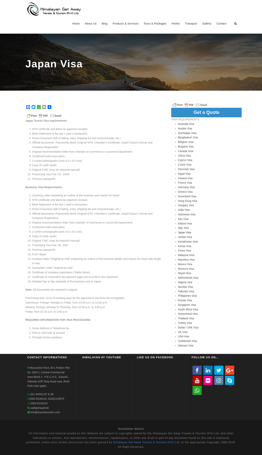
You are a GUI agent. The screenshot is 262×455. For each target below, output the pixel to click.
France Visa (185, 182)
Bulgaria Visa (186, 146)
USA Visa (183, 336)
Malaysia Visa (186, 255)
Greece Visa (185, 191)
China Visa (184, 155)
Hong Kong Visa (187, 200)
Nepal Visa (184, 273)
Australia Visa (186, 123)
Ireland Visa (185, 223)
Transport (191, 23)
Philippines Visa (187, 295)
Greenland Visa (187, 196)
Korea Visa (184, 250)
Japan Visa (184, 232)
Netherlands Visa (188, 277)
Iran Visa (183, 218)
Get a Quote (206, 112)
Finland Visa (185, 178)
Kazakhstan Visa (188, 241)
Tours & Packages (154, 23)
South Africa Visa (188, 309)
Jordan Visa (185, 237)
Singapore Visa (187, 304)
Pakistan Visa (186, 291)
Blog (105, 23)
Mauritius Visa (186, 259)
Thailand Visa (186, 318)
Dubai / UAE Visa (188, 327)
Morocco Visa (186, 268)
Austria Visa (185, 128)
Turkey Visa (185, 322)
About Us (91, 23)
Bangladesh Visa (188, 137)
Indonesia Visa (186, 214)
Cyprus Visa (185, 160)
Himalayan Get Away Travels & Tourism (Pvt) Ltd (146, 442)
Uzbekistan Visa (187, 340)
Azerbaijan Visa (187, 133)
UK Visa (182, 332)
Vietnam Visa (186, 345)
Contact (221, 23)
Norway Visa (185, 286)
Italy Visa (183, 227)
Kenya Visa (184, 246)
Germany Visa (186, 187)
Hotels (176, 23)
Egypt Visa (184, 173)
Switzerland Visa (187, 313)
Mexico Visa (185, 264)
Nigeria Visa (185, 282)
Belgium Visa (185, 141)
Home (76, 23)
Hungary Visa (186, 205)
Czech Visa (184, 164)
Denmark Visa (186, 169)
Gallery (206, 23)
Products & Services (126, 23)
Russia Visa (185, 300)
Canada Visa (185, 151)
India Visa (184, 209)
